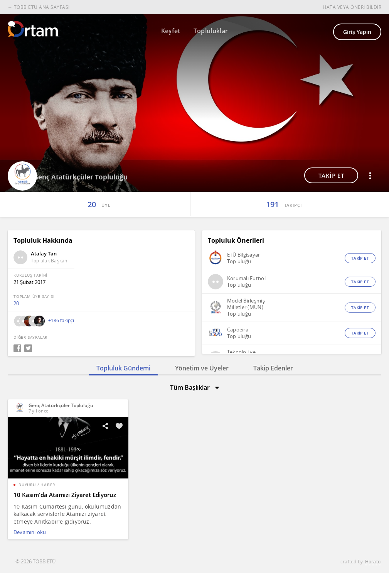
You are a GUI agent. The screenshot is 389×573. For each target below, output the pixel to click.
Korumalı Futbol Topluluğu (246, 281)
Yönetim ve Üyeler (202, 368)
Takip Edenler (273, 368)
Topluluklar (211, 31)
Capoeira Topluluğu (239, 333)
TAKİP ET (331, 175)
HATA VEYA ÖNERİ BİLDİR (352, 7)
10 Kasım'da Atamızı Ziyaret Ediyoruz (64, 494)
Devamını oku (29, 532)
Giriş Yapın (357, 31)
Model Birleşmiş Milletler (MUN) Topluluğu (246, 307)
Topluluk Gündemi (123, 368)
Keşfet (170, 31)
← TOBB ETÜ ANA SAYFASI (39, 7)
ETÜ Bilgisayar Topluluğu (243, 258)
